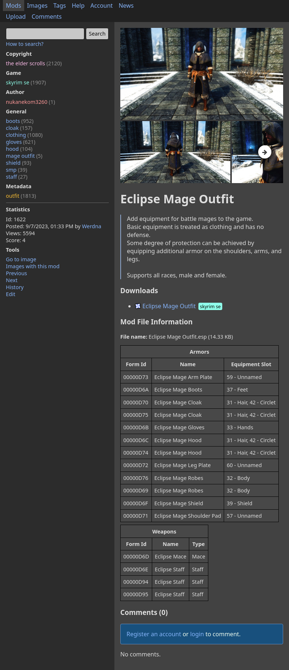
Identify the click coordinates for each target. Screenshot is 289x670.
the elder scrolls (34, 63)
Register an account (154, 634)
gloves (20, 141)
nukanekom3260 (30, 101)
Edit (10, 294)
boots (19, 120)
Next (12, 280)
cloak (19, 127)
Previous (16, 273)
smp (16, 169)
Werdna (91, 226)
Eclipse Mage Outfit (179, 306)
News (125, 5)
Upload (16, 16)
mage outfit (24, 155)
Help (78, 5)
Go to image (21, 259)
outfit (21, 195)
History (14, 287)
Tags (60, 5)
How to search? (25, 43)
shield (18, 162)
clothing (24, 134)
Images (37, 5)
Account (102, 5)
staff (17, 176)
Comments (47, 16)
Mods (13, 5)
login (197, 634)
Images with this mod (32, 266)
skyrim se (26, 82)
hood (19, 148)
